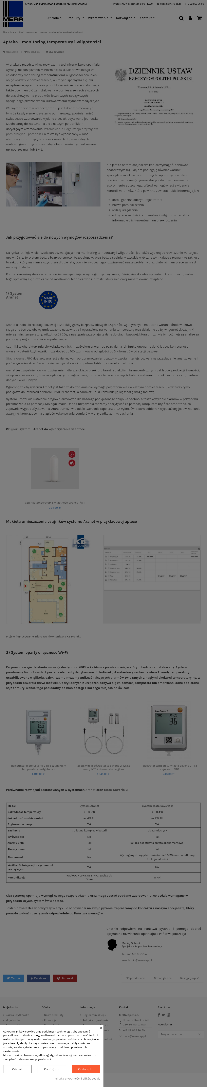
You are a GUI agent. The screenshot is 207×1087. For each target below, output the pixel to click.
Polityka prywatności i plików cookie (77, 1078)
